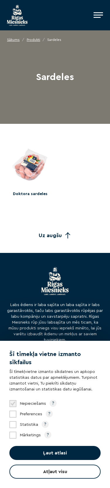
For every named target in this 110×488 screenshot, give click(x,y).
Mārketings (30, 435)
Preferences (31, 414)
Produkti (33, 39)
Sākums (13, 39)
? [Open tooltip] (53, 403)
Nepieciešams (33, 404)
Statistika (29, 425)
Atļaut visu (55, 471)
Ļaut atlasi (55, 453)
